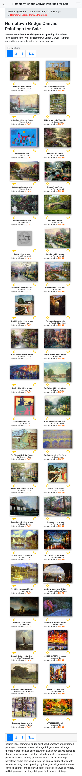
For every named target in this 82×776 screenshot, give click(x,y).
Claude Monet (59, 122)
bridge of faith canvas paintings (50, 771)
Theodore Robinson (25, 725)
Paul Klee (25, 156)
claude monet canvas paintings (56, 754)
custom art (32, 41)
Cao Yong (58, 357)
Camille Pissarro (58, 390)
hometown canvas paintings (30, 747)
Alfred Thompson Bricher (25, 658)
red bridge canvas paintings (19, 771)
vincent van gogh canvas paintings (57, 750)
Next (31, 53)
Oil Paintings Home (16, 11)
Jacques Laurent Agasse (58, 591)
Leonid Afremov (58, 558)
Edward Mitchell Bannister (25, 692)
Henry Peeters (25, 223)
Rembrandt (25, 625)
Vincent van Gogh (59, 89)
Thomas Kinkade (25, 89)
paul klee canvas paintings (19, 757)
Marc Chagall (58, 625)
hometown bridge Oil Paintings (45, 11)
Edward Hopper (25, 524)
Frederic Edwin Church (58, 323)
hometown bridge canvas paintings (23, 761)
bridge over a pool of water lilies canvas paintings (48, 767)
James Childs (58, 223)
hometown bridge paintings (33, 744)
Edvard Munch (25, 323)
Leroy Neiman (25, 390)
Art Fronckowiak (25, 256)
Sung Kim (58, 290)
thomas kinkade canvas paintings (22, 750)
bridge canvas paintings (57, 747)
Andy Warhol (25, 424)
